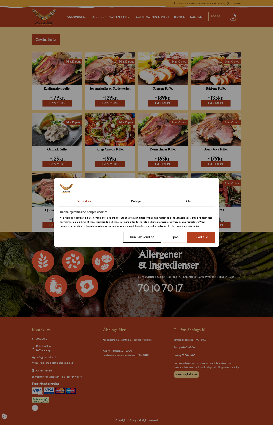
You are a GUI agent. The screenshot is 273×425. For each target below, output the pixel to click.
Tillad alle (201, 237)
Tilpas (174, 237)
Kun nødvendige (142, 237)
